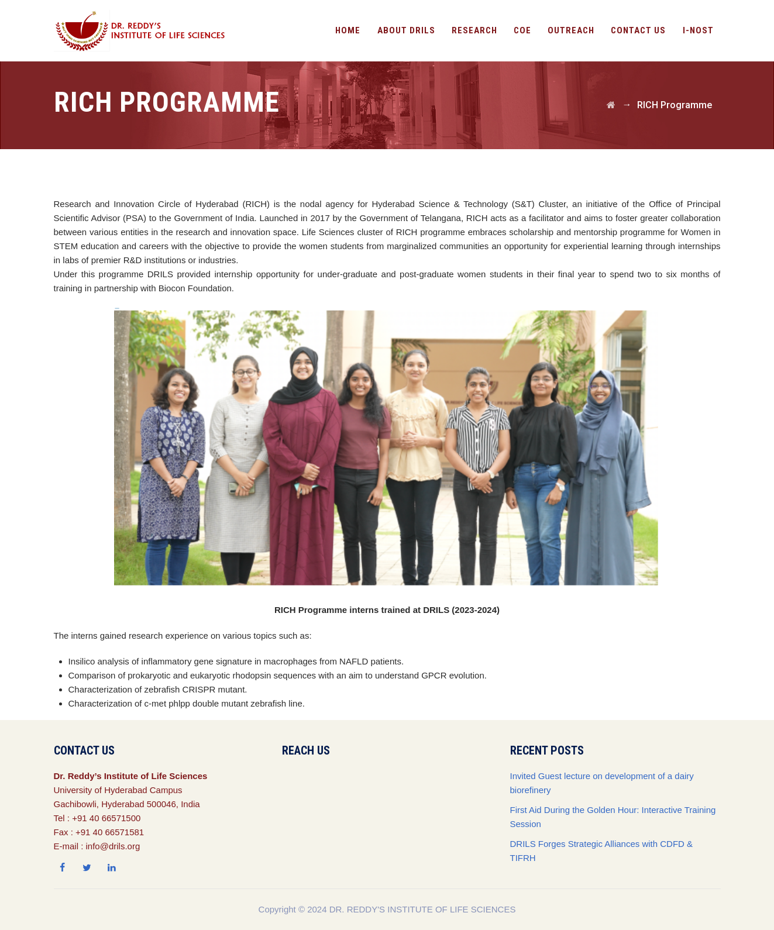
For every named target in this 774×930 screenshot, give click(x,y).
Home (347, 30)
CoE (522, 30)
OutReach (571, 30)
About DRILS (406, 30)
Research (474, 30)
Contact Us (638, 30)
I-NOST (698, 30)
